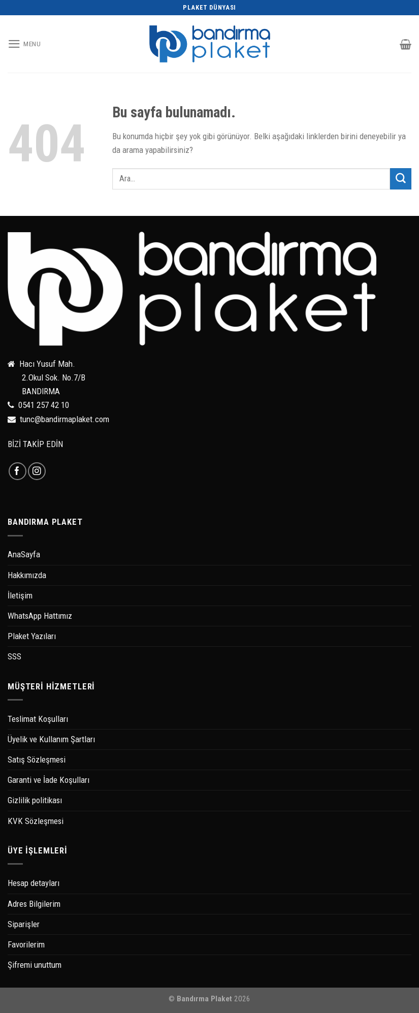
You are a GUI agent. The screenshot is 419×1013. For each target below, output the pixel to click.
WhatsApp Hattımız (40, 616)
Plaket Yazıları (32, 636)
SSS (14, 656)
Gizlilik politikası (35, 800)
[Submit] (400, 178)
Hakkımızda (27, 575)
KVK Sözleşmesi (35, 821)
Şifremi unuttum (34, 965)
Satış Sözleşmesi (37, 759)
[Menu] (24, 44)
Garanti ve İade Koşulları (48, 780)
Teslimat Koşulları (38, 719)
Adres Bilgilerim (34, 904)
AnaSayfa (24, 554)
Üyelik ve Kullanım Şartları (51, 739)
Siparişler (24, 924)
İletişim (20, 595)
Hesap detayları (33, 883)
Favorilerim (26, 944)
